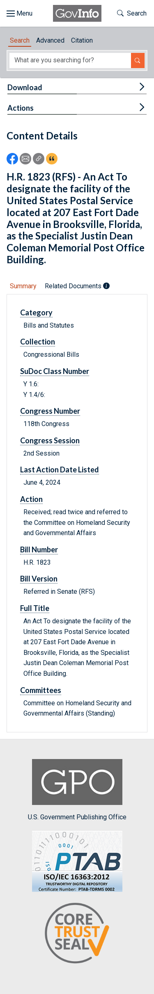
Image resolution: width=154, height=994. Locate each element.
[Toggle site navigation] (19, 13)
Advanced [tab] (50, 40)
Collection (37, 341)
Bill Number (39, 549)
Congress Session (50, 440)
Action (31, 499)
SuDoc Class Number (54, 371)
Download (24, 87)
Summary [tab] (23, 286)
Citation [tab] (82, 40)
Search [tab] (20, 40)
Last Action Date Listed (59, 469)
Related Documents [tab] (77, 286)
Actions (20, 107)
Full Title (34, 608)
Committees (40, 690)
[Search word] (70, 60)
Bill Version (38, 578)
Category (36, 312)
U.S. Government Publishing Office (77, 790)
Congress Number (50, 410)
